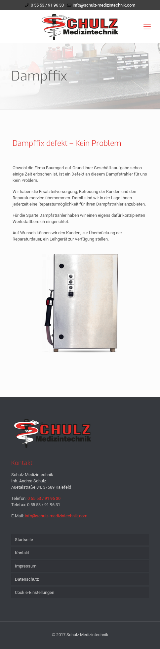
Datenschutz (27, 579)
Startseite (24, 539)
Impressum (25, 566)
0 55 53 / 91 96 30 (47, 5)
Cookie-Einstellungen (34, 592)
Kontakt (22, 552)
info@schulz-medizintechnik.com (104, 5)
